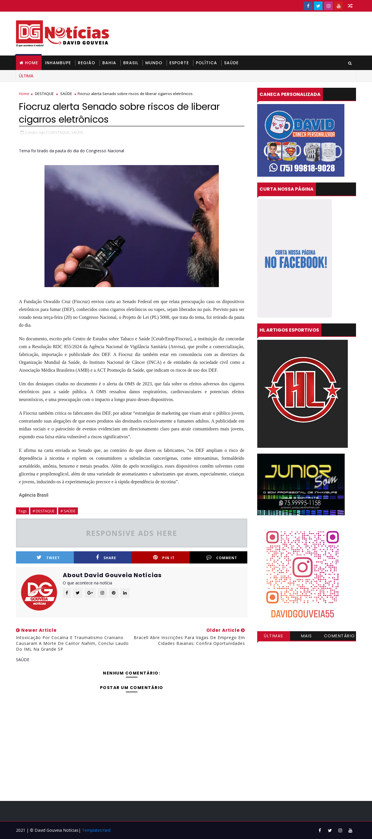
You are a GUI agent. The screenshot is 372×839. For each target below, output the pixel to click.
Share (106, 557)
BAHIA (109, 63)
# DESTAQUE (44, 511)
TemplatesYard (96, 830)
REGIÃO (86, 63)
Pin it (164, 557)
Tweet (48, 557)
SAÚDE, (77, 132)
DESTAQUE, (60, 132)
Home (31, 63)
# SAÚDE (68, 511)
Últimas (273, 636)
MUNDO (153, 63)
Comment (221, 557)
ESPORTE (179, 63)
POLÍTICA (206, 63)
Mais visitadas (307, 637)
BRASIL (130, 63)
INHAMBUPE (58, 63)
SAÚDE (231, 63)
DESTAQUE (44, 93)
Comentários (339, 637)
